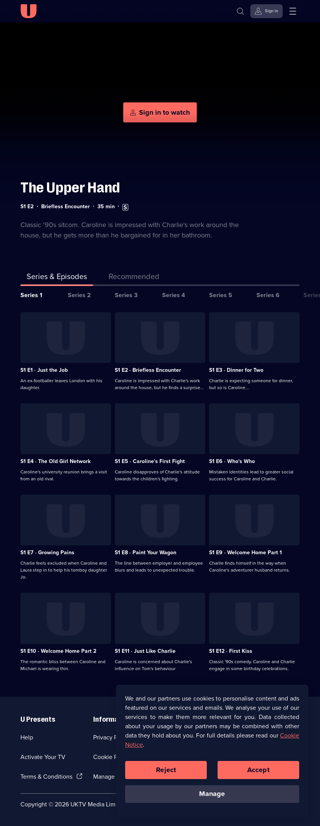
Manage (212, 794)
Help (26, 737)
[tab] (134, 277)
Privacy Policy (111, 737)
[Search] (240, 11)
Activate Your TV (42, 756)
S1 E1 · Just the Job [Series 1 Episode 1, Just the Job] (44, 370)
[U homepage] (28, 11)
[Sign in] (266, 11)
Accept (258, 770)
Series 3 (126, 295)
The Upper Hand (70, 187)
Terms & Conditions (46, 776)
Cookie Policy (111, 756)
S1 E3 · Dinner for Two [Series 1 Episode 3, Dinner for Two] (236, 370)
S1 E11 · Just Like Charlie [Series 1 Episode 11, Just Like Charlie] (145, 651)
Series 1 (31, 295)
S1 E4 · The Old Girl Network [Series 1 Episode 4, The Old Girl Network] (55, 461)
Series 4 (173, 295)
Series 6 (268, 295)
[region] (212, 751)
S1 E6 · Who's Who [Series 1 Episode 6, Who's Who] (232, 461)
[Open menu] (293, 11)
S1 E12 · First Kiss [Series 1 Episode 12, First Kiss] (230, 651)
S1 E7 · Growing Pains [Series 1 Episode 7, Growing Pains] (47, 552)
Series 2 (79, 295)
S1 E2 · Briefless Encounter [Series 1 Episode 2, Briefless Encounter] (148, 370)
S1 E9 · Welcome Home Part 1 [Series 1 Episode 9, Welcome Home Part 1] (245, 552)
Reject (166, 770)
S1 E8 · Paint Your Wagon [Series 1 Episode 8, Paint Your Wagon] (145, 552)
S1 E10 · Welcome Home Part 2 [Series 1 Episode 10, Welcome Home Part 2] (58, 651)
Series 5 (220, 295)
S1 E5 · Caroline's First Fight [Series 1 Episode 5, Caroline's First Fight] (150, 461)
